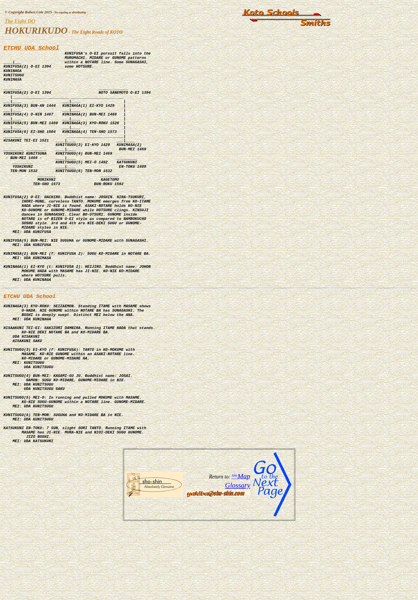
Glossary (237, 562)
